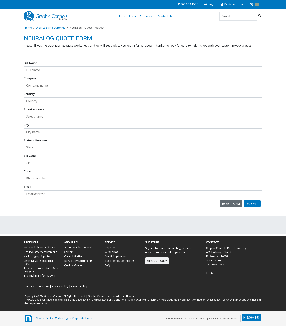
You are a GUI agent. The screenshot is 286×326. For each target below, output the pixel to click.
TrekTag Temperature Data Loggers (41, 269)
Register (110, 247)
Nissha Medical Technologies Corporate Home (58, 318)
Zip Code (30, 155)
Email (27, 186)
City (26, 125)
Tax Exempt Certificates (119, 260)
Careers (68, 252)
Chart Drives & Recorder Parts (38, 262)
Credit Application (116, 256)
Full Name (30, 63)
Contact (212, 242)
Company (30, 78)
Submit (252, 204)
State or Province (35, 140)
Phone (28, 171)
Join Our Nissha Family (223, 318)
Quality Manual (73, 265)
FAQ (107, 265)
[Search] (238, 16)
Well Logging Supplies (50, 27)
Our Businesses (175, 318)
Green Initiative (73, 256)
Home (122, 16)
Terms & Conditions (36, 286)
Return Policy (79, 286)
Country (29, 94)
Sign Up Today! (157, 261)
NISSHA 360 (251, 317)
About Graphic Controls (78, 247)
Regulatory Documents (78, 260)
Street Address (34, 109)
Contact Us (165, 16)
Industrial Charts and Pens (40, 247)
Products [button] (146, 16)
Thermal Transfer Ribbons (40, 275)
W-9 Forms (111, 252)
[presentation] (52, 207)
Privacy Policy (60, 286)
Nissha (130, 296)
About (133, 16)
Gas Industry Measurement (40, 252)
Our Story (196, 318)
